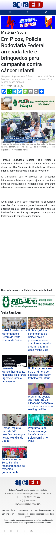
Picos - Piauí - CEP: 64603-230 (28, 497)
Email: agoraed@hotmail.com (28, 504)
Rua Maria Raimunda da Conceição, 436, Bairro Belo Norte (28, 493)
